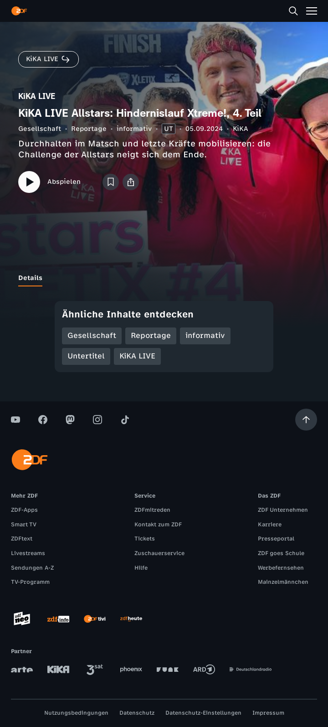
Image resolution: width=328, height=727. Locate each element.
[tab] (30, 278)
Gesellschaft (39, 129)
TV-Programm (30, 582)
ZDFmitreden (152, 510)
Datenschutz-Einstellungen (203, 713)
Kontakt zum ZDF (158, 524)
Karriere (270, 524)
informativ (134, 129)
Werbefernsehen (281, 568)
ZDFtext (21, 538)
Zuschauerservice (159, 553)
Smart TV (23, 524)
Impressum (268, 713)
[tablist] (164, 278)
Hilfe (141, 568)
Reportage (89, 129)
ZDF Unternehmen (283, 510)
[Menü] (311, 10)
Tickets (144, 538)
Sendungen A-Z (32, 568)
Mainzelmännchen (283, 582)
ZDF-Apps (24, 510)
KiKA (240, 129)
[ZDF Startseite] (19, 11)
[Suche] (293, 10)
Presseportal (276, 538)
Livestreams (28, 553)
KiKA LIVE (137, 356)
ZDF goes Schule (281, 553)
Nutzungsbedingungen (76, 713)
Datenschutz (136, 713)
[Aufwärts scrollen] (306, 420)
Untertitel (86, 356)
